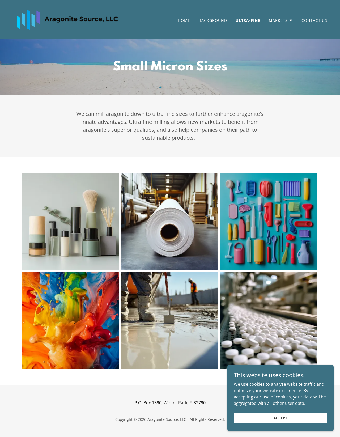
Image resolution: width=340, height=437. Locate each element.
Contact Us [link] (314, 20)
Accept (280, 418)
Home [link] (184, 20)
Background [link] (213, 20)
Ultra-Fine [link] (248, 20)
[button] (281, 20)
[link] (67, 19)
